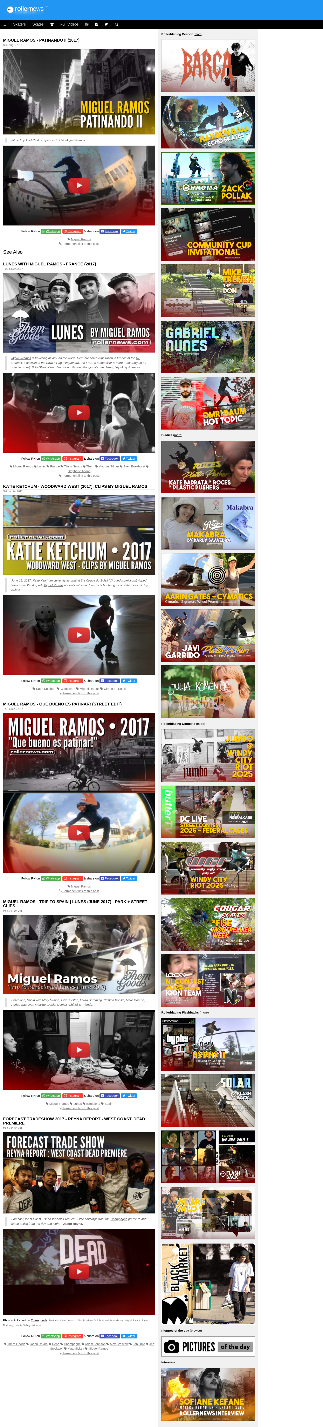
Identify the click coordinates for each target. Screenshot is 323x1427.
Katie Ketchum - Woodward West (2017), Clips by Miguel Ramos (75, 486)
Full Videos (69, 24)
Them (90, 466)
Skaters (19, 24)
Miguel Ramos (81, 239)
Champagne (119, 1219)
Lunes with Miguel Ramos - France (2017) (49, 264)
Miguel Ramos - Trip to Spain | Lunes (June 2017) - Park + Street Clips (75, 903)
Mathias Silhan (109, 466)
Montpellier (104, 362)
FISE (89, 362)
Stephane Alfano (79, 471)
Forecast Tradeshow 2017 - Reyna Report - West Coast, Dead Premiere (74, 1121)
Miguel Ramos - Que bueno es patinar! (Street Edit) (62, 704)
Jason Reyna (72, 1223)
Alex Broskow (119, 1344)
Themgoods (39, 1320)
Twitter (130, 231)
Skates (38, 24)
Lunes (41, 466)
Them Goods (73, 466)
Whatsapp (53, 231)
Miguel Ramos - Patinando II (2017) (41, 40)
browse (196, 1330)
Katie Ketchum (46, 688)
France (55, 466)
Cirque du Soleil (115, 688)
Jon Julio (139, 1344)
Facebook (111, 231)
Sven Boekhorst (134, 466)
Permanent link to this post (80, 243)
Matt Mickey (76, 1348)
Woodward (68, 688)
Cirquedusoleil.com (123, 580)
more (197, 34)
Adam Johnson (95, 1344)
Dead (56, 1344)
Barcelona (93, 1103)
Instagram (74, 231)
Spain (108, 1103)
